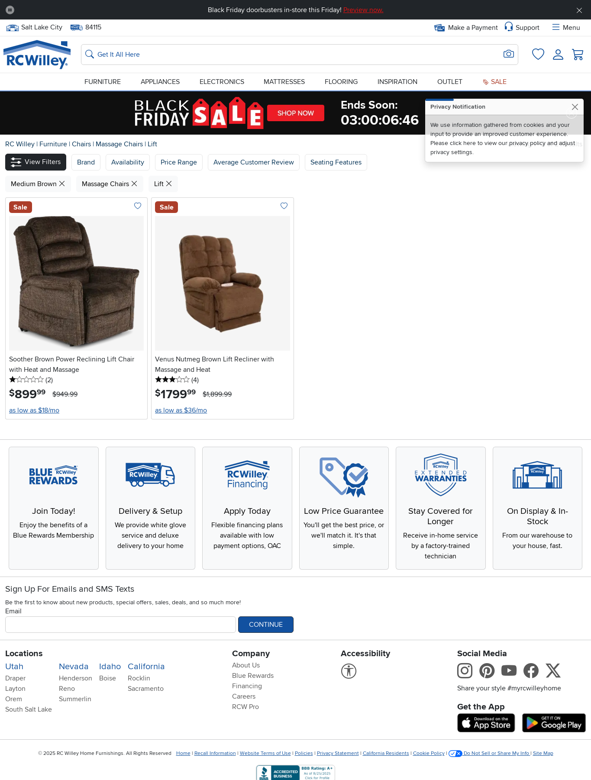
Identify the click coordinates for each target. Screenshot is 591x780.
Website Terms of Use (265, 753)
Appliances (160, 81)
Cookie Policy (429, 753)
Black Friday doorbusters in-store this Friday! (296, 10)
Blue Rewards (253, 675)
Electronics (222, 81)
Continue (266, 624)
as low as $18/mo (34, 410)
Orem (13, 699)
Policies (304, 753)
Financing (247, 686)
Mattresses (284, 81)
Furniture (102, 81)
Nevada (74, 666)
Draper (15, 678)
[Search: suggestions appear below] (299, 54)
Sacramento (146, 688)
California (146, 666)
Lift (152, 144)
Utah (14, 666)
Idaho (110, 666)
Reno (67, 688)
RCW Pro (245, 707)
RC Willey (20, 144)
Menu (565, 27)
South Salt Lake (28, 709)
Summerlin (75, 699)
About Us (246, 665)
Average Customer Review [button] (253, 162)
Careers (243, 696)
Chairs (82, 144)
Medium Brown (38, 184)
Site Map (543, 753)
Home (183, 753)
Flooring (341, 81)
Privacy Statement (338, 753)
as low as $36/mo (181, 410)
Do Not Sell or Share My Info (489, 753)
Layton (15, 688)
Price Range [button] (179, 162)
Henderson (75, 678)
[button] (35, 162)
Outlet (449, 81)
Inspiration (397, 81)
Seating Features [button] (336, 162)
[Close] (574, 106)
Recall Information (215, 753)
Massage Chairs (120, 144)
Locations (24, 653)
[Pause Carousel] (10, 10)
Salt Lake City (34, 27)
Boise (107, 678)
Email (13, 611)
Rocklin (139, 678)
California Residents (386, 753)
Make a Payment (466, 28)
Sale (494, 81)
